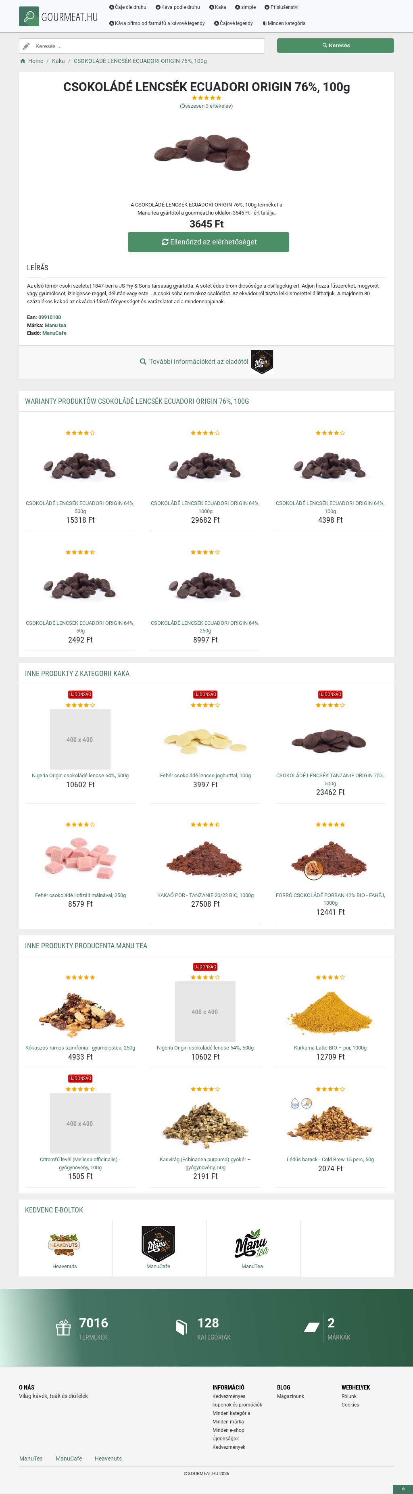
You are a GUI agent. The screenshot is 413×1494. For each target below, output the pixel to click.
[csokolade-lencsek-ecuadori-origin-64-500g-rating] (80, 433)
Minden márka (228, 1422)
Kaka (218, 7)
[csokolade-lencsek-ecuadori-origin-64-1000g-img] (205, 467)
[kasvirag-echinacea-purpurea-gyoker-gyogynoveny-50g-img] (205, 1123)
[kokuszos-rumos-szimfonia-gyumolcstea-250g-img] (80, 1011)
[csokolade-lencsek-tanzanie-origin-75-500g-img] (330, 739)
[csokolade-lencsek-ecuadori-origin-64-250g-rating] (205, 553)
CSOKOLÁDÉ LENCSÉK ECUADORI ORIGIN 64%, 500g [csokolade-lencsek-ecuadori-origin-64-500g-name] (80, 507)
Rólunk (349, 1396)
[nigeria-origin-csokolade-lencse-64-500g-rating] (80, 705)
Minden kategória (284, 23)
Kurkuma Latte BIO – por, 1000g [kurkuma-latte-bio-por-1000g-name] (330, 1048)
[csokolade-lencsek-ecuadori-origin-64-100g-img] (330, 467)
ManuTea (31, 1458)
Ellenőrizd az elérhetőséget (208, 241)
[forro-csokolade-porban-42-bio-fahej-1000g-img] (330, 859)
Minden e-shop (228, 1430)
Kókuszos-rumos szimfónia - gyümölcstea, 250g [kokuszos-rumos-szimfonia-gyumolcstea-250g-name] (80, 1048)
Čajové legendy (234, 23)
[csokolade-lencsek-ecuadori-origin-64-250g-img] (205, 587)
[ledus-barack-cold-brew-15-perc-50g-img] (330, 1123)
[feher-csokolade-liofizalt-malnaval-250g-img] (80, 859)
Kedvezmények (229, 1447)
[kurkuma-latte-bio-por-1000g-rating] (330, 978)
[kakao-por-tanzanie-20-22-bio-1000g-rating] (205, 825)
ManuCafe (54, 333)
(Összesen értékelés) (206, 106)
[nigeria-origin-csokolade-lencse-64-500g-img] (80, 739)
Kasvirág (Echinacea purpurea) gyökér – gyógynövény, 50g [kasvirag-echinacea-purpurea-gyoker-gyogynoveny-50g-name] (205, 1163)
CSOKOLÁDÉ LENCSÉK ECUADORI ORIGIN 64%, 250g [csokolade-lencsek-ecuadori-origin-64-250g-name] (205, 627)
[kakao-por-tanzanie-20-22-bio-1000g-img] (205, 859)
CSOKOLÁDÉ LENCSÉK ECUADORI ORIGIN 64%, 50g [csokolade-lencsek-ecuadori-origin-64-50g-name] (80, 627)
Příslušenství (282, 7)
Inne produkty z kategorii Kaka (77, 673)
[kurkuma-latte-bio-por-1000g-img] (330, 1011)
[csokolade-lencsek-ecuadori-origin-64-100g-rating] (330, 433)
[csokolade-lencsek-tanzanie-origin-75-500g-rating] (330, 705)
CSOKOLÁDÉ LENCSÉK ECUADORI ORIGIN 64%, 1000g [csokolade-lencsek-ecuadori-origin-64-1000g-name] (205, 507)
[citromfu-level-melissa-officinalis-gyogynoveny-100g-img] (80, 1123)
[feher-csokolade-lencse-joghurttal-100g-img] (205, 739)
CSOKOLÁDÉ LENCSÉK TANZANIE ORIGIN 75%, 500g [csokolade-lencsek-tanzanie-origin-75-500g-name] (330, 779)
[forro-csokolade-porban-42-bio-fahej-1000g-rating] (330, 825)
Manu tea (55, 325)
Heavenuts (108, 1458)
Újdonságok (226, 1439)
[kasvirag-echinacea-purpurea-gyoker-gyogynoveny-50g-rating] (205, 1089)
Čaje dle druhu (128, 7)
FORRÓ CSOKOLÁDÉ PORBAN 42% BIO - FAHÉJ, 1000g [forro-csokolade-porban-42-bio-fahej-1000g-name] (330, 899)
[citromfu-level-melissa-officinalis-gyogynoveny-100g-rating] (80, 1089)
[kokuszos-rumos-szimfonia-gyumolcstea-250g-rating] (80, 978)
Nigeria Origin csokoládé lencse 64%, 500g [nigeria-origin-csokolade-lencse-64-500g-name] (80, 775)
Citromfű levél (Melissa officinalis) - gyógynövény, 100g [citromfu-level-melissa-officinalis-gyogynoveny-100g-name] (80, 1163)
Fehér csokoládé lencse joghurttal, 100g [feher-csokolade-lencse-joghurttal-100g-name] (205, 775)
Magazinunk (290, 1396)
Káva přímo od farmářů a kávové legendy (157, 23)
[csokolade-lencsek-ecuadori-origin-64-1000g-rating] (205, 433)
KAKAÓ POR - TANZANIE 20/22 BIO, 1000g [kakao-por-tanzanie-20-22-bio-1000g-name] (205, 895)
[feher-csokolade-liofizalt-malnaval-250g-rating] (80, 825)
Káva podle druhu (178, 7)
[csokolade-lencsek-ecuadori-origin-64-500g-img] (80, 467)
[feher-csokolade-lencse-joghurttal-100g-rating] (205, 705)
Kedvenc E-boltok (54, 1210)
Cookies (350, 1405)
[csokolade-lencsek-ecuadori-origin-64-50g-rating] (80, 553)
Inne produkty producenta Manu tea (86, 945)
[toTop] (403, 1489)
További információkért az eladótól (206, 362)
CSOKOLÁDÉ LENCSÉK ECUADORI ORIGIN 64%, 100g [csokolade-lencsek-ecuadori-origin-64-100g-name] (330, 507)
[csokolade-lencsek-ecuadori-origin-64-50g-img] (80, 587)
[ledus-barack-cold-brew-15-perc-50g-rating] (330, 1089)
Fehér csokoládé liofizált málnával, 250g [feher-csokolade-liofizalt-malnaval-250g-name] (80, 895)
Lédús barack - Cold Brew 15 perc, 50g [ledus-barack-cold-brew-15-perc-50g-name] (330, 1159)
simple (246, 7)
